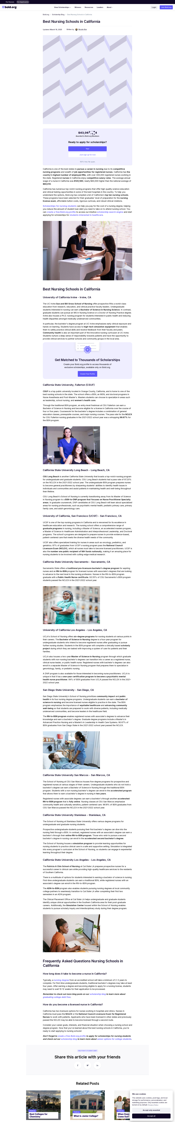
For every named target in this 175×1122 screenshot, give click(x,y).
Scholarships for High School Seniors (119, 1101)
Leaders (100, 7)
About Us (148, 1079)
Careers (148, 1085)
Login (154, 7)
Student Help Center (87, 1088)
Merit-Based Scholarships (115, 1088)
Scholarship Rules (86, 1079)
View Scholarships (62, 7)
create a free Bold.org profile (61, 123)
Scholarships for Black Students (117, 1095)
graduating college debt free (56, 908)
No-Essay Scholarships (114, 1082)
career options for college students (114, 950)
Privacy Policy (120, 1116)
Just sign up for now (87, 66)
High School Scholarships (115, 1092)
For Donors (10, 2)
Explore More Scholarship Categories (120, 1108)
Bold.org (46, 14)
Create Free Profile (87, 285)
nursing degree (61, 891)
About (110, 7)
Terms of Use (108, 1116)
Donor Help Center (61, 1092)
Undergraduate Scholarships (116, 1105)
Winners (78, 7)
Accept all (151, 1116)
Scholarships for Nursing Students (118, 1085)
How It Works (59, 1079)
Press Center (149, 1088)
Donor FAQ (58, 1085)
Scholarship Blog (58, 14)
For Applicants (22, 2)
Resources (89, 7)
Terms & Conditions (61, 1088)
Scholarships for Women (115, 1098)
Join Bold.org (166, 7)
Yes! (87, 60)
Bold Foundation (60, 1082)
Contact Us (149, 1082)
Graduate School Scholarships (117, 1079)
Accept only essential (151, 1110)
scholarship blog (98, 905)
